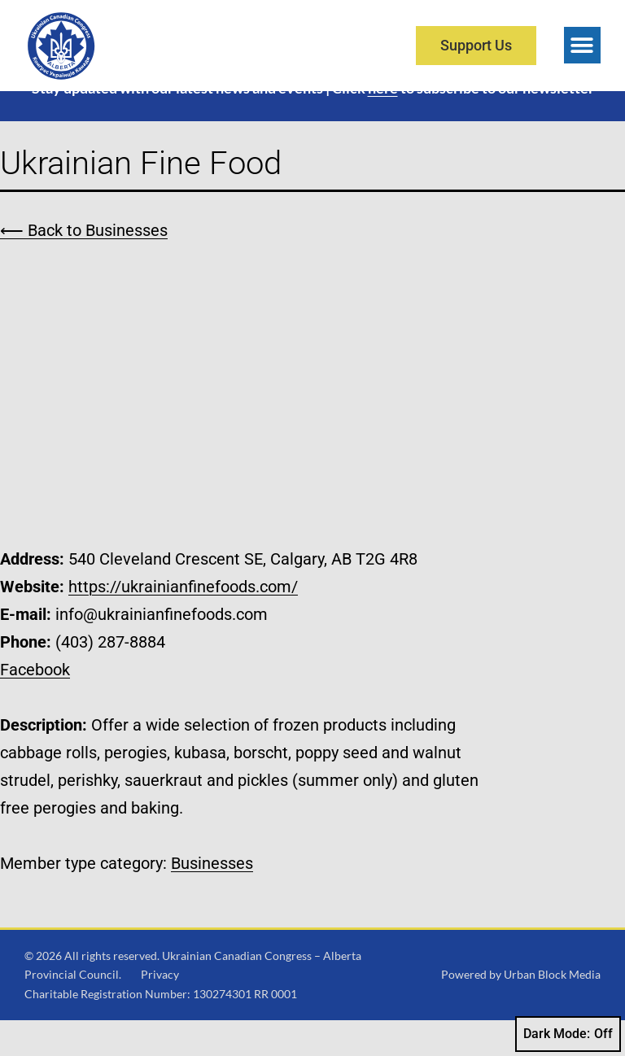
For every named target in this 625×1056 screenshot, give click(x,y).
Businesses (212, 898)
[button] (582, 45)
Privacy (160, 1010)
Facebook (35, 704)
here (383, 124)
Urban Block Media (552, 1010)
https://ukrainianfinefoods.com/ (183, 621)
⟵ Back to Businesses (84, 265)
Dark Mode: (568, 1034)
